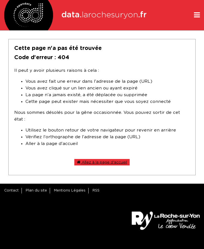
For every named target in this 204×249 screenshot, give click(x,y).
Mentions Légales (70, 190)
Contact (11, 190)
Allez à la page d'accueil (102, 162)
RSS (95, 190)
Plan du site (36, 190)
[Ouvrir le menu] (197, 15)
